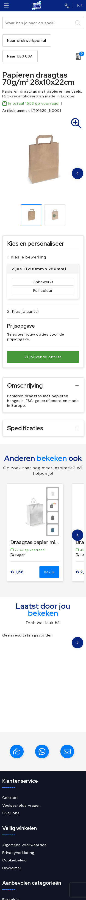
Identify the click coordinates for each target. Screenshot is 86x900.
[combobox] (38, 23)
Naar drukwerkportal (26, 40)
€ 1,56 (17, 572)
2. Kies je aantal (23, 311)
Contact (10, 797)
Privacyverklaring (18, 852)
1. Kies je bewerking (26, 257)
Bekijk (49, 572)
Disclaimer (12, 868)
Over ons (10, 813)
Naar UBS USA (20, 56)
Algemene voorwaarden (24, 845)
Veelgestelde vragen (21, 805)
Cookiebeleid (14, 860)
